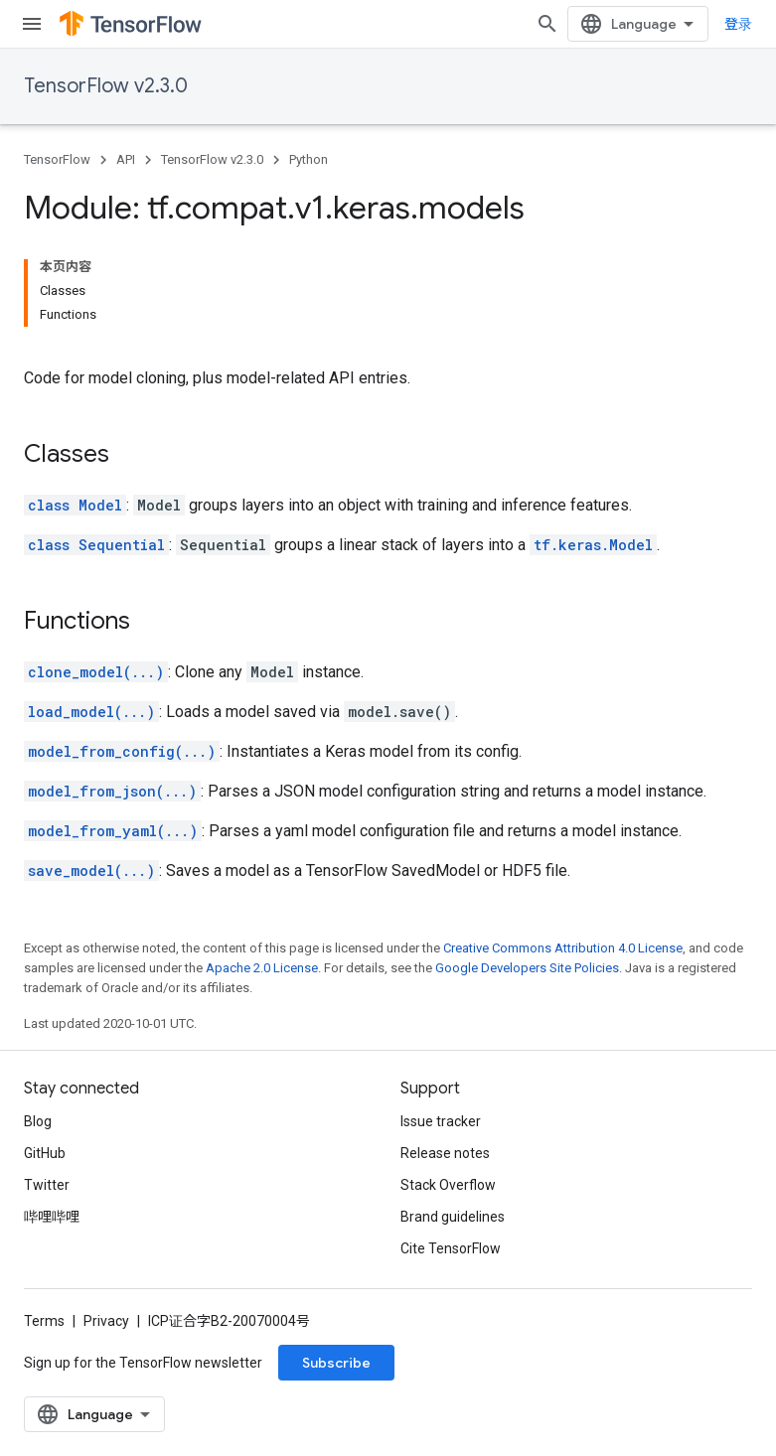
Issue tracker (440, 1121)
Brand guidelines (452, 1217)
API (125, 159)
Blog (38, 1121)
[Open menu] (32, 24)
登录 (738, 24)
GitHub (45, 1153)
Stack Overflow (448, 1185)
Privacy (106, 1321)
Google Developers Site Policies (527, 967)
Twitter (47, 1185)
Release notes (445, 1153)
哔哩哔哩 (51, 1217)
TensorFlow (57, 159)
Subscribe (336, 1363)
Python (308, 159)
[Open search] (547, 24)
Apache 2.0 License (262, 967)
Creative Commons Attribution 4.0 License (563, 948)
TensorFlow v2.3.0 (106, 85)
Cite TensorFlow (450, 1248)
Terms (44, 1321)
